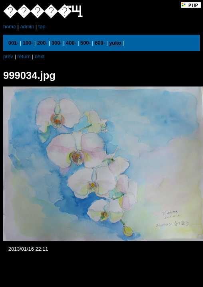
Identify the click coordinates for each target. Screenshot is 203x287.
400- (71, 43)
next (39, 56)
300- (57, 43)
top (42, 26)
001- (13, 43)
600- (100, 43)
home (9, 26)
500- (85, 43)
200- (42, 43)
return (23, 56)
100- (28, 43)
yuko (115, 43)
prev (8, 56)
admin (27, 26)
